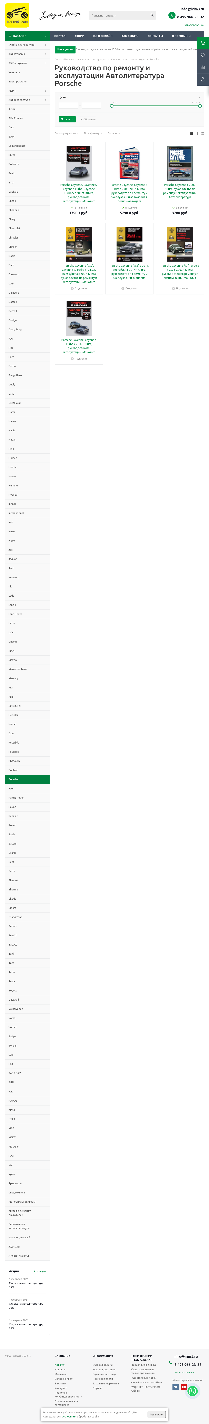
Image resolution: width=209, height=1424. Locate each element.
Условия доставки (104, 1369)
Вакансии (60, 1383)
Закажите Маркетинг (106, 1383)
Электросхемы (18, 81)
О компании (181, 35)
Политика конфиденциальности (68, 1394)
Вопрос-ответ (64, 1378)
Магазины (61, 1374)
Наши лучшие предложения (141, 1358)
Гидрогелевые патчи (143, 1377)
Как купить (130, 35)
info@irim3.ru (192, 9)
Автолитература (19, 99)
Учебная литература (21, 44)
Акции (79, 35)
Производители (103, 1378)
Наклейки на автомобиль (146, 1382)
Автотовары (17, 53)
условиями (69, 1416)
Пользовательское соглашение (67, 1403)
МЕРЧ (12, 90)
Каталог (19, 35)
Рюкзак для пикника (143, 1364)
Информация (103, 1356)
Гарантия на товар (104, 1374)
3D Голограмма (18, 63)
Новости (60, 1369)
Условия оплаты (103, 1364)
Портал (60, 35)
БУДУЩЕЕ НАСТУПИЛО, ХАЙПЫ (146, 1389)
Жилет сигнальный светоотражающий (143, 1371)
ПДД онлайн (102, 35)
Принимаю (156, 1414)
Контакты (155, 35)
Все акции (40, 1271)
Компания (62, 1356)
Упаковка (14, 72)
